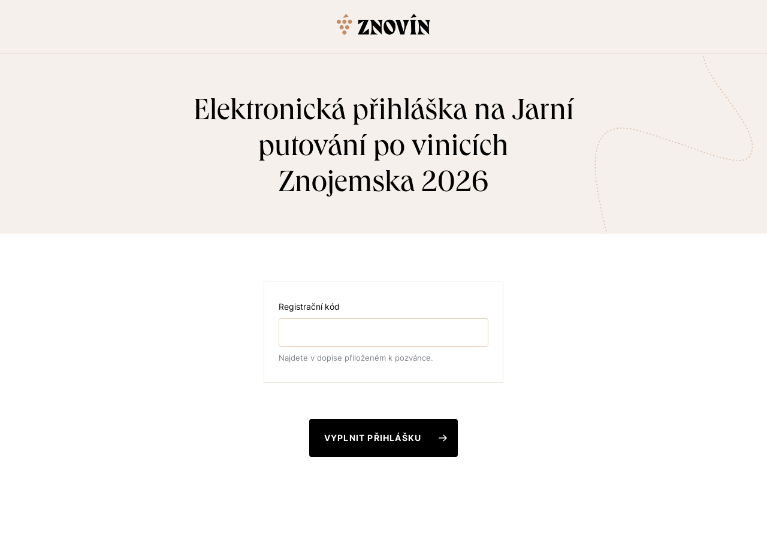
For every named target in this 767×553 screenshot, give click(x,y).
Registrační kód (309, 306)
